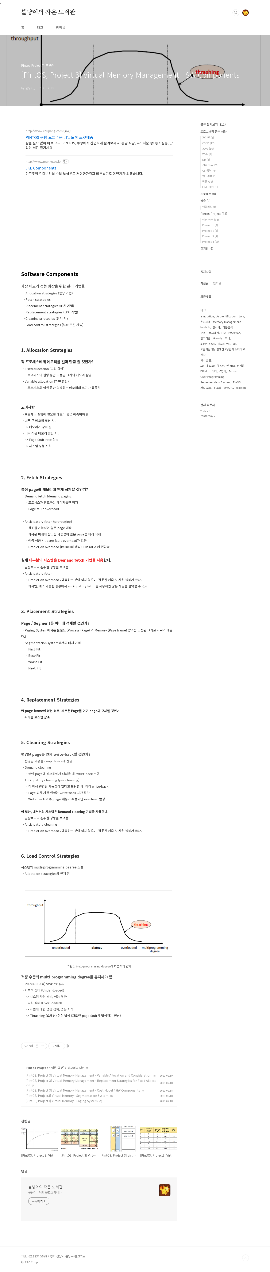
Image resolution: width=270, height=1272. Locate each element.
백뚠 (207, 181)
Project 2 (210, 231)
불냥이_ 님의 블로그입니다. (45, 1192)
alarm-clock (207, 344)
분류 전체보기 (213, 124)
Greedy (218, 338)
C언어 (222, 371)
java (241, 316)
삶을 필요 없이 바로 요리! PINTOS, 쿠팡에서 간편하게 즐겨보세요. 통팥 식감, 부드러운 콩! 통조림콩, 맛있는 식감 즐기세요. (99, 145)
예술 (205, 201)
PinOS (237, 382)
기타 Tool (209, 165)
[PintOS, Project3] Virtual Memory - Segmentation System (67, 1095)
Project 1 (210, 225)
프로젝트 (208, 194)
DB (206, 159)
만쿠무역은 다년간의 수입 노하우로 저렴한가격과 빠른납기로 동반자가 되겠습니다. (84, 173)
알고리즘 (205, 338)
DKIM (203, 371)
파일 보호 (205, 388)
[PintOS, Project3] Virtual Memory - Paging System (62, 1101)
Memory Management (227, 322)
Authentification (226, 316)
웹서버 (216, 327)
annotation (207, 316)
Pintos (233, 371)
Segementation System (215, 382)
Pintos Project (37, 1068)
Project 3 (210, 236)
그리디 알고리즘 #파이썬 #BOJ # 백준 (222, 366)
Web (207, 154)
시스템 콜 (205, 360)
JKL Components (41, 167)
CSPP (208, 143)
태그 (40, 27)
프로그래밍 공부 (213, 131)
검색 (236, 12)
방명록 (60, 27)
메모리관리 (224, 344)
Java (208, 148)
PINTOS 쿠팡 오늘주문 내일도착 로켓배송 (59, 137)
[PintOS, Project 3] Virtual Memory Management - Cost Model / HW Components (83, 1090)
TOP (245, 1257)
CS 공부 (209, 170)
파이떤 (208, 137)
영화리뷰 (209, 207)
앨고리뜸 (209, 176)
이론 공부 (57, 1068)
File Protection (230, 333)
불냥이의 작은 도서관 (48, 12)
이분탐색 (228, 327)
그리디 (213, 371)
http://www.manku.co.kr (43, 161)
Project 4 (210, 242)
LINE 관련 (210, 187)
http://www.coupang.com (44, 131)
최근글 (204, 283)
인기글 (217, 283)
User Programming (212, 377)
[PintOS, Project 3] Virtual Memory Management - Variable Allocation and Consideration (88, 1075)
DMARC (228, 388)
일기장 (206, 248)
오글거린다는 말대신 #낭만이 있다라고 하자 (222, 352)
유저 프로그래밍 (209, 333)
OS (235, 344)
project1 (241, 388)
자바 (227, 338)
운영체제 (205, 322)
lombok (205, 327)
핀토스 (217, 388)
